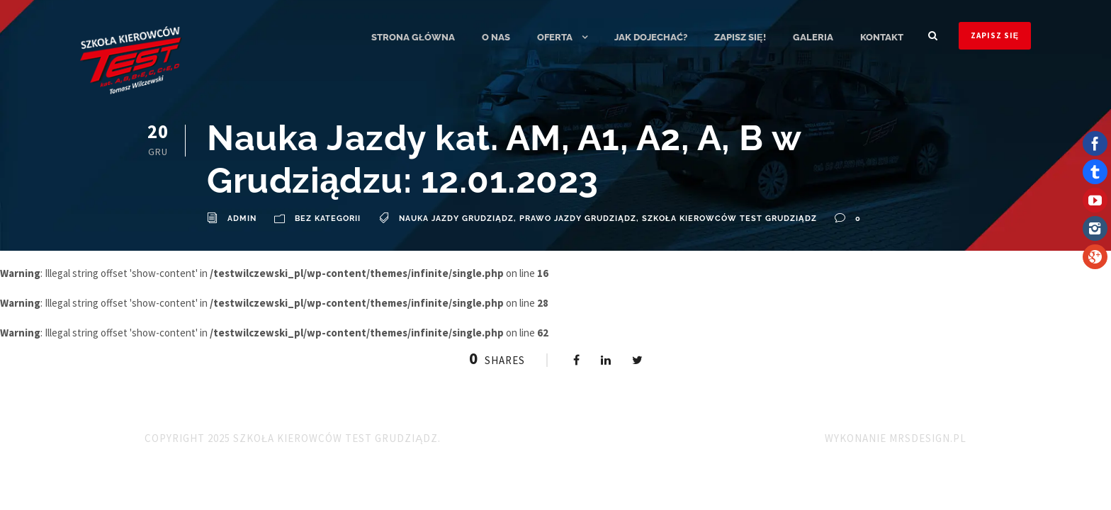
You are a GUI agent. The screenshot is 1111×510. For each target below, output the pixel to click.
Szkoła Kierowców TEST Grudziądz (729, 218)
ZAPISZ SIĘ (995, 35)
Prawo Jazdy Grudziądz (577, 218)
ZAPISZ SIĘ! (740, 37)
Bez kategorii (328, 218)
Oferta (555, 37)
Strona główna (413, 37)
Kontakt (881, 37)
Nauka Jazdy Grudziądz (456, 218)
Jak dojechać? (650, 37)
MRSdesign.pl (927, 438)
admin (241, 218)
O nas (496, 37)
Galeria (813, 37)
